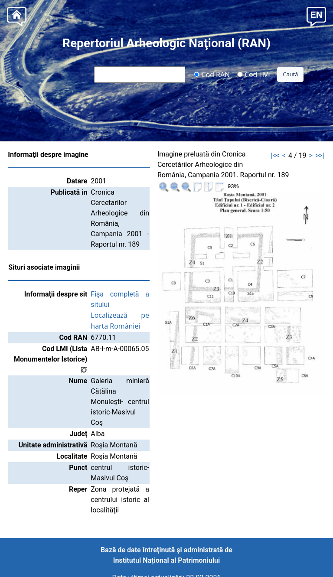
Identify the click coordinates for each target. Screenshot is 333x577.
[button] (316, 15)
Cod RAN (212, 74)
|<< (275, 155)
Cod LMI (254, 74)
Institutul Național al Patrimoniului (166, 560)
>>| (319, 155)
